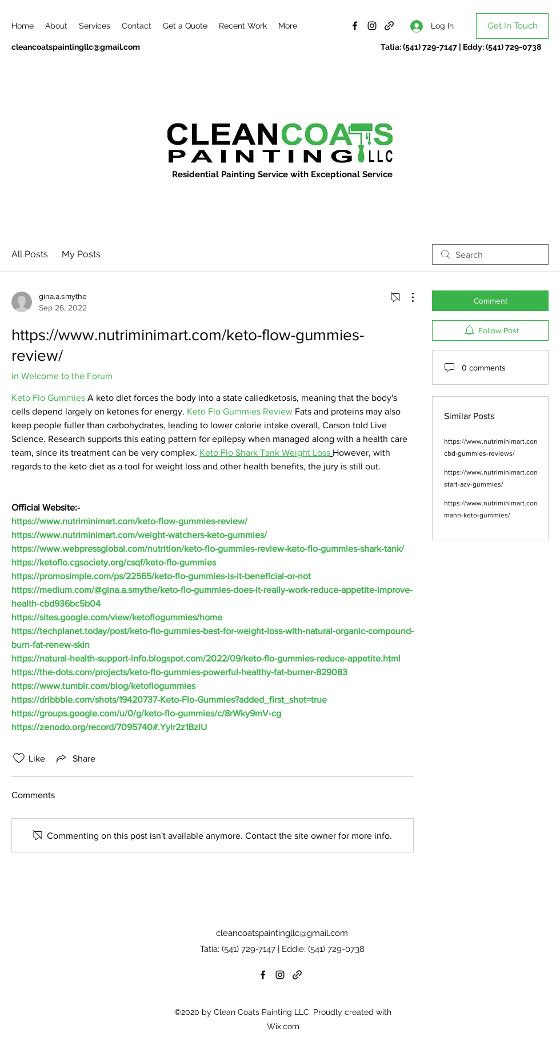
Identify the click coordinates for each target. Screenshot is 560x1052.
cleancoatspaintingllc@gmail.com (75, 46)
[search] (490, 254)
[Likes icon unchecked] (18, 758)
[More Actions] (407, 297)
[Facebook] (355, 25)
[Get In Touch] (512, 26)
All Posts (29, 254)
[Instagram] (372, 25)
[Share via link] (74, 758)
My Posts (81, 254)
